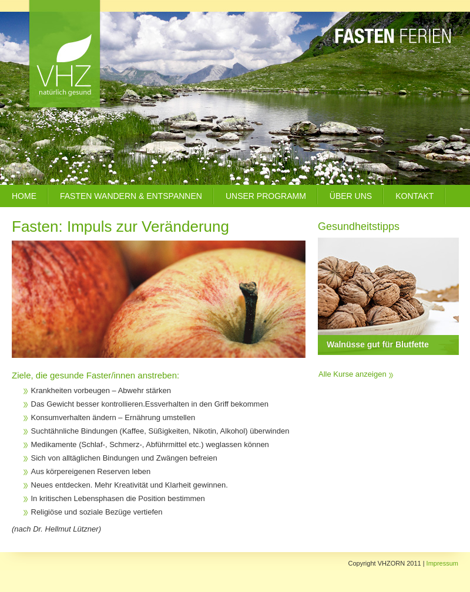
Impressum (442, 563)
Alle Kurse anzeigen (352, 374)
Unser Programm (266, 196)
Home (24, 196)
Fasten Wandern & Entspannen (131, 196)
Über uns (351, 196)
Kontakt (414, 196)
